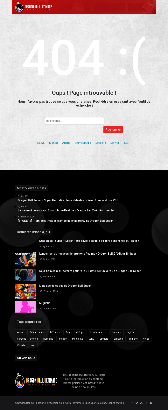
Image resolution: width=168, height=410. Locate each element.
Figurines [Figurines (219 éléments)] (117, 332)
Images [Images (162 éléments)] (63, 338)
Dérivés (115, 142)
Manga (53, 142)
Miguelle (44, 303)
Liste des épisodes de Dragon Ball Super (65, 285)
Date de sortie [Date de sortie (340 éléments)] (37, 332)
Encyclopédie (83, 142)
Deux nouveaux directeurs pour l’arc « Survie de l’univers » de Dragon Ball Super (90, 270)
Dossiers (100, 142)
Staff (127, 142)
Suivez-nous (26, 358)
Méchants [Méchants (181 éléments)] (77, 338)
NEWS (41, 142)
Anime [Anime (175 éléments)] (20, 332)
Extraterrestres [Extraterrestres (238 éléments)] (98, 332)
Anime (66, 142)
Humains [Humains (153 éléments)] (48, 338)
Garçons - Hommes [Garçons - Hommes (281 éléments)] (27, 338)
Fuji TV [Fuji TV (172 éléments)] (130, 332)
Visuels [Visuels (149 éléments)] (21, 345)
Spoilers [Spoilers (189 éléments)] (104, 338)
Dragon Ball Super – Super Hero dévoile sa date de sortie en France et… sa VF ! (89, 240)
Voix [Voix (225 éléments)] (33, 345)
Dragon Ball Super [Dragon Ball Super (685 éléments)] (75, 332)
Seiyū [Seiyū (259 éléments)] (91, 338)
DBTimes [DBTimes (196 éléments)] (55, 332)
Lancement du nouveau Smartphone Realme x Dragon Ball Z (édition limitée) (87, 253)
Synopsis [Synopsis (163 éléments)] (118, 338)
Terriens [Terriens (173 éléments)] (133, 338)
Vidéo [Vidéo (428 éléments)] (146, 338)
